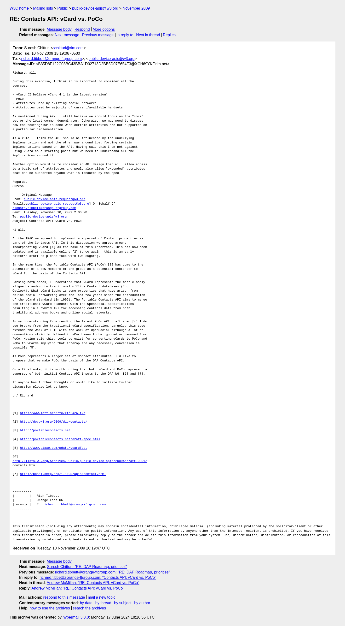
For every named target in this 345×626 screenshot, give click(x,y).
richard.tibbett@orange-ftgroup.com (51, 59)
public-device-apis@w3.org (95, 8)
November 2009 (136, 8)
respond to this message (64, 597)
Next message (67, 35)
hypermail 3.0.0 (76, 617)
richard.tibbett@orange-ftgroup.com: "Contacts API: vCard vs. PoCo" (98, 577)
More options (104, 29)
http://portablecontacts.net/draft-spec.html (60, 439)
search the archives (89, 608)
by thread (103, 603)
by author (142, 603)
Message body (59, 29)
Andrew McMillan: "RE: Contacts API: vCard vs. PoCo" (93, 583)
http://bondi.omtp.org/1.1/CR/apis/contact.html (63, 474)
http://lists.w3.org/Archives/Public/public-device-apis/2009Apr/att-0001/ (79, 461)
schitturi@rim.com (68, 48)
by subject (122, 603)
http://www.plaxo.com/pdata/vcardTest (53, 448)
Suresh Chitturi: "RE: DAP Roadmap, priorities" (87, 567)
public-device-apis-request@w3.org (54, 199)
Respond (82, 29)
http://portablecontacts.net (45, 430)
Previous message (98, 35)
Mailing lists (43, 8)
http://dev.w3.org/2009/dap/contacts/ (53, 422)
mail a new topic (101, 597)
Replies (169, 35)
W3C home (19, 8)
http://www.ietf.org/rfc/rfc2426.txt (52, 413)
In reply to (124, 35)
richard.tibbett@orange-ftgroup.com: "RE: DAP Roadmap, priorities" (112, 572)
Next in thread (148, 35)
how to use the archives (50, 608)
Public (62, 8)
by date (86, 603)
